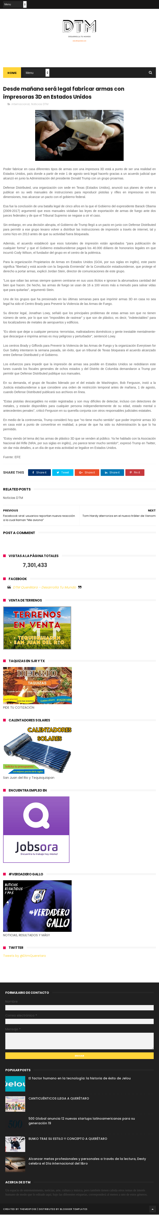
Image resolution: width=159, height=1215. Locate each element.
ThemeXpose (28, 1209)
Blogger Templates (73, 1209)
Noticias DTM (39, 104)
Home (12, 73)
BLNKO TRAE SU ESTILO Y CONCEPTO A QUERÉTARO (68, 1139)
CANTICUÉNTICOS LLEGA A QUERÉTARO (59, 1099)
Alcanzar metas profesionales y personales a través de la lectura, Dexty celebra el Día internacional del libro (87, 1161)
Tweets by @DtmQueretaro (24, 956)
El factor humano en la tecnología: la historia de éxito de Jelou (80, 1079)
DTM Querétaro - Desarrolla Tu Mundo (44, 587)
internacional (20, 104)
